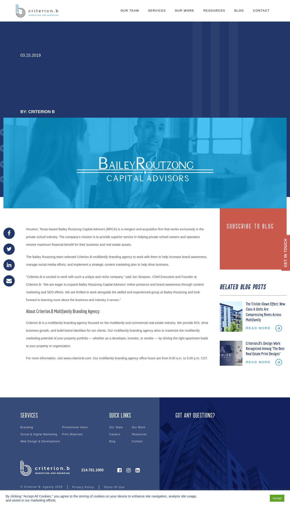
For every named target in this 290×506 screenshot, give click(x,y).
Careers (115, 434)
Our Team (116, 427)
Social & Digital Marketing (38, 434)
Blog (112, 441)
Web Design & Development (40, 441)
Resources (139, 434)
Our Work (138, 427)
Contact (137, 441)
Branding (26, 427)
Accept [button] (277, 498)
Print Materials (72, 434)
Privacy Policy (83, 487)
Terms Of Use (114, 487)
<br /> (219, 435)
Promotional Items (75, 427)
